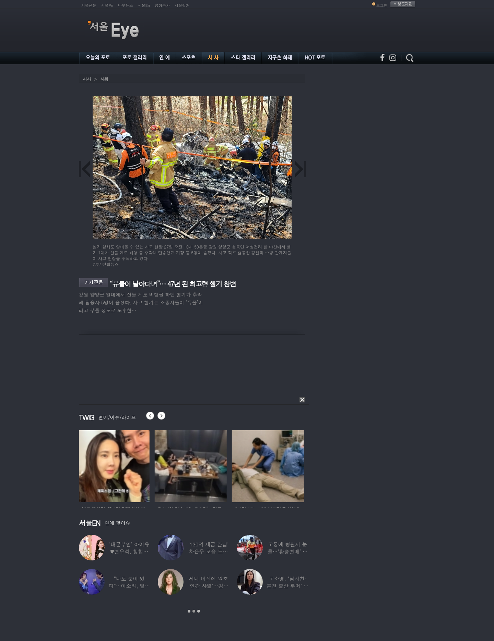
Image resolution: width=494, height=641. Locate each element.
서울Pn (107, 5)
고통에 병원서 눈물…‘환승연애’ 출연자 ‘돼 (287, 551)
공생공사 (162, 5)
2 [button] (193, 611)
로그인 (382, 5)
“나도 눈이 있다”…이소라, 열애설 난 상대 (129, 585)
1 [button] (189, 611)
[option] (115, 465)
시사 (87, 79)
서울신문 (88, 5)
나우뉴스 (125, 5)
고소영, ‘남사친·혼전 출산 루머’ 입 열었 (287, 585)
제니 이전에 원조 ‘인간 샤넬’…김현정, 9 (208, 585)
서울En (144, 5)
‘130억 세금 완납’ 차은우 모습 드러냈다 (208, 551)
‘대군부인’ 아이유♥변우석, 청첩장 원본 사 (129, 551)
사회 (104, 79)
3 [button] (198, 611)
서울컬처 (182, 5)
